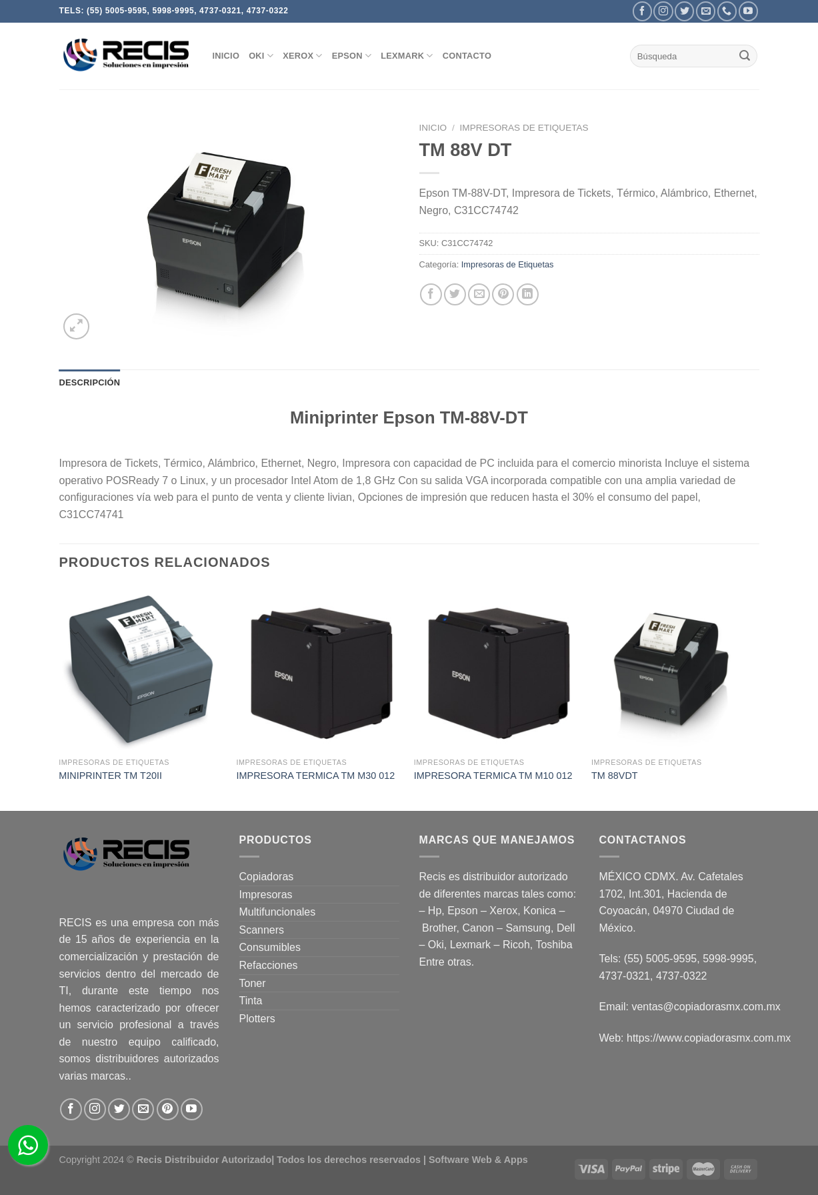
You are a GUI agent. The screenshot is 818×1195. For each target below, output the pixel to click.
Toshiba (553, 944)
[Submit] (744, 56)
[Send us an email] (705, 11)
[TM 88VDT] (673, 669)
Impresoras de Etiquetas (524, 128)
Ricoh (516, 944)
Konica (539, 910)
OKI (261, 55)
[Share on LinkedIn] (528, 294)
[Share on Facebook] (431, 294)
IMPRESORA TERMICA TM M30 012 (316, 775)
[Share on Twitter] (455, 294)
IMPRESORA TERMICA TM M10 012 (493, 775)
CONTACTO (467, 56)
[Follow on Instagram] (663, 11)
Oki (436, 944)
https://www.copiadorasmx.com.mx (709, 1038)
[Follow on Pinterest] (168, 1109)
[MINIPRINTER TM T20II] (141, 669)
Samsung (528, 928)
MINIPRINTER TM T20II (110, 775)
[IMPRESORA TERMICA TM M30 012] (319, 669)
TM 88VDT (614, 775)
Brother (439, 928)
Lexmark (407, 55)
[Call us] (727, 11)
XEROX (303, 55)
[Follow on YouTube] (748, 11)
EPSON (352, 55)
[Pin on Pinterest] (503, 294)
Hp (434, 910)
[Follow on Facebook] (642, 11)
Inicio (433, 128)
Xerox (503, 910)
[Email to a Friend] (479, 294)
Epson (462, 910)
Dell (566, 928)
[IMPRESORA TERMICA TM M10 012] (496, 669)
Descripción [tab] (90, 382)
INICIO (226, 56)
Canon (477, 928)
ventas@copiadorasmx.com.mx (705, 1006)
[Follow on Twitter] (684, 11)
